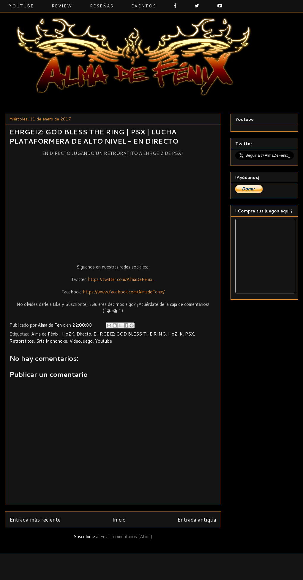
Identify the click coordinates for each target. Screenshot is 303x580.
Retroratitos (22, 341)
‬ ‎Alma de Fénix (44, 334)
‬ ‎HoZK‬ (67, 334)
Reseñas (101, 6)
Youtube (21, 6)
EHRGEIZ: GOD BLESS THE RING (130, 334)
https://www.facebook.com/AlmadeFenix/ (124, 292)
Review (62, 6)
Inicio (119, 519)
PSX (189, 334)
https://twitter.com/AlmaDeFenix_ (121, 279)
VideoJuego (81, 341)
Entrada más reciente (35, 519)
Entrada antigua (196, 519)
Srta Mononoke (51, 341)
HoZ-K (175, 334)
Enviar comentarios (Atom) (126, 536)
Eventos (143, 6)
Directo (84, 334)
